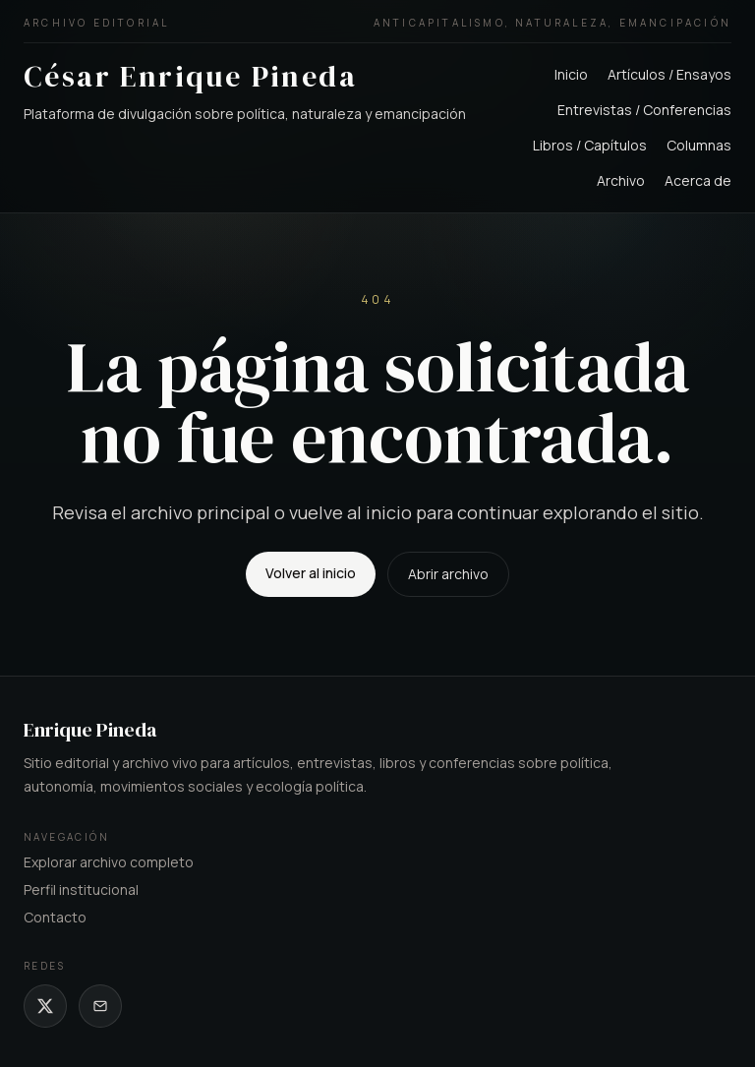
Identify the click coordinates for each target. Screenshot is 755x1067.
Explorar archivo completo (109, 862)
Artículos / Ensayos (669, 74)
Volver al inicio (310, 572)
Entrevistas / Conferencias (644, 109)
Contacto (55, 917)
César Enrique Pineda (190, 76)
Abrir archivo (448, 573)
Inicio (571, 74)
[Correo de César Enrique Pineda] (100, 1006)
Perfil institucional (81, 889)
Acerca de (698, 180)
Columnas (699, 145)
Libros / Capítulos (590, 145)
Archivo (621, 180)
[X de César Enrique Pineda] (45, 1006)
